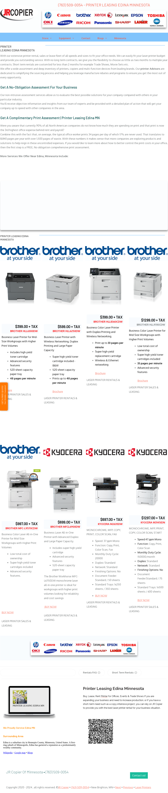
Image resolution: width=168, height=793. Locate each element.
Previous (128, 787)
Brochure (57, 391)
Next (118, 787)
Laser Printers (143, 787)
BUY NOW (8, 612)
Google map (20, 752)
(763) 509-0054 (80, 787)
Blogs (30, 752)
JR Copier (63, 787)
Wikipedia (8, 752)
